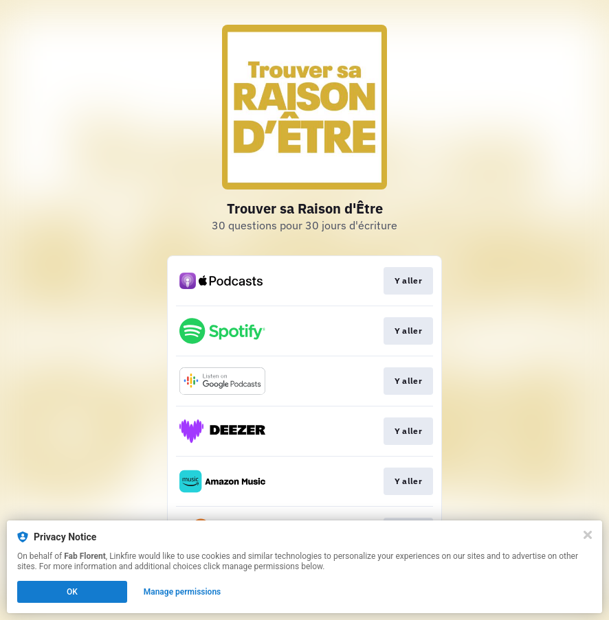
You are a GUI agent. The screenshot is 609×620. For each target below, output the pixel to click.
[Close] (588, 535)
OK (72, 592)
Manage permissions (182, 592)
